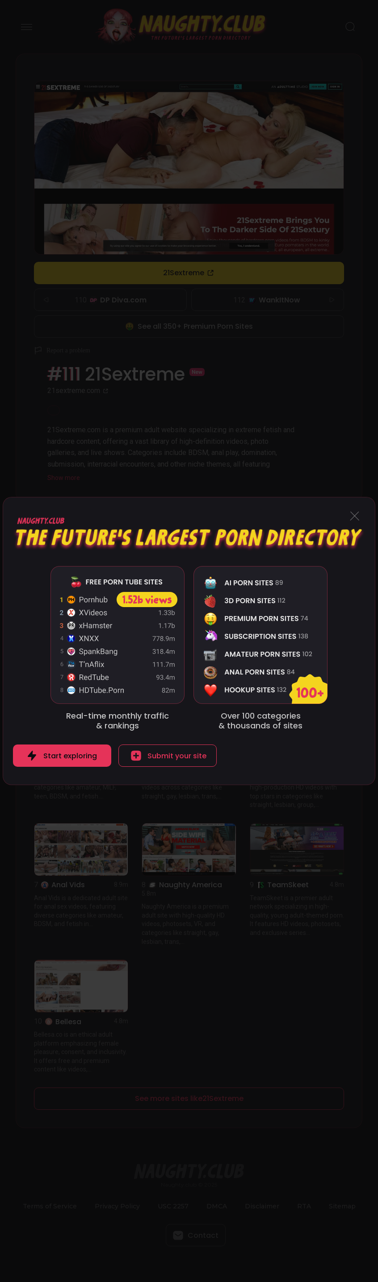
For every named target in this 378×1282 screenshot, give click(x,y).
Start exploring (70, 756)
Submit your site (176, 756)
